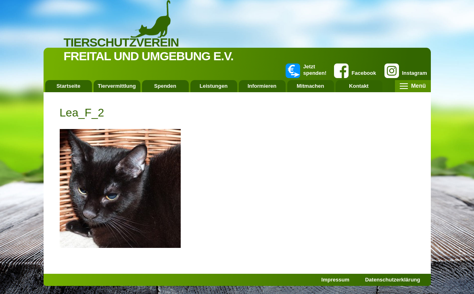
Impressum (335, 280)
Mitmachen (310, 86)
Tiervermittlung (117, 86)
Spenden (165, 86)
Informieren (262, 86)
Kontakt (358, 86)
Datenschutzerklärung (392, 280)
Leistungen (214, 86)
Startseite (68, 86)
